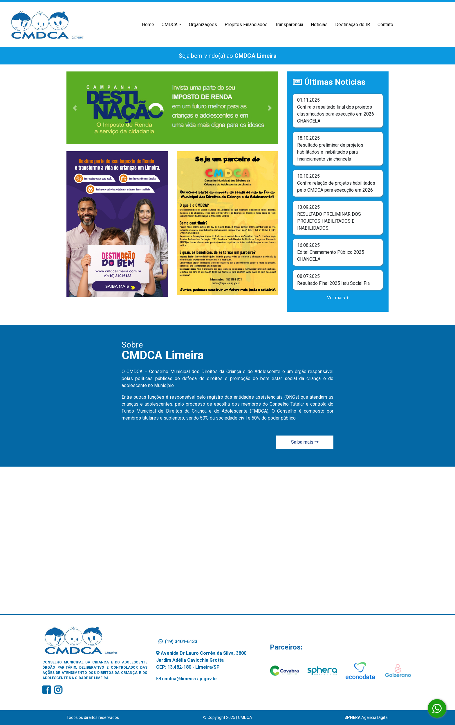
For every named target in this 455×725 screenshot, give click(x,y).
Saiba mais (305, 442)
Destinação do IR (352, 24)
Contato (385, 24)
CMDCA (170, 24)
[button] (74, 108)
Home (149, 24)
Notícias (319, 24)
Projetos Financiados (246, 24)
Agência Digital (366, 717)
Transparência (289, 24)
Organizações (203, 24)
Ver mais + (338, 298)
